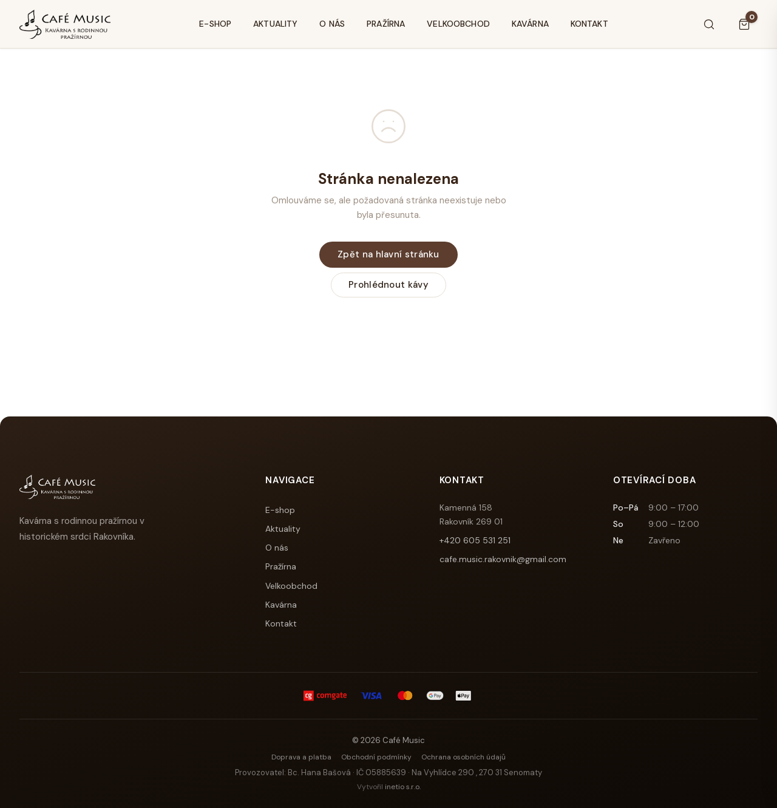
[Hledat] (709, 24)
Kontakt (589, 23)
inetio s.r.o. (403, 787)
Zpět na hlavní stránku (388, 254)
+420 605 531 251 (475, 540)
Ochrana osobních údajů (463, 757)
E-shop (215, 23)
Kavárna (530, 23)
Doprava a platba (301, 757)
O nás (332, 23)
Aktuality (275, 23)
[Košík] (744, 24)
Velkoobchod (458, 23)
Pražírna (386, 23)
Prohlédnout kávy (388, 285)
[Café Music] (64, 24)
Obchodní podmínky (376, 757)
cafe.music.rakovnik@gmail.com (502, 559)
